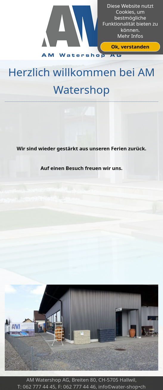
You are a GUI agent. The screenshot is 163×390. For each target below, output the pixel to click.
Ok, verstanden (130, 46)
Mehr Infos (130, 35)
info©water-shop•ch (122, 386)
